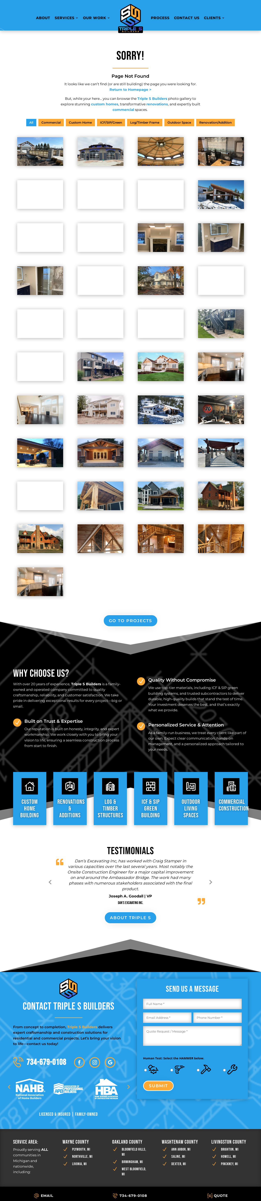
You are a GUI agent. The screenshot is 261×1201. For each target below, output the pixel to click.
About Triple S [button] (130, 917)
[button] (79, 1065)
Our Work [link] (94, 18)
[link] (130, 18)
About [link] (43, 18)
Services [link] (64, 18)
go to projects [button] (130, 620)
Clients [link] (212, 18)
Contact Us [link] (186, 18)
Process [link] (160, 18)
